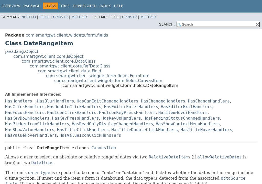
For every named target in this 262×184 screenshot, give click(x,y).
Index (105, 6)
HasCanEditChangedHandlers (107, 101)
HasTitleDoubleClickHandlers (144, 129)
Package (32, 6)
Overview (11, 6)
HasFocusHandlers (25, 112)
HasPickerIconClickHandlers (37, 123)
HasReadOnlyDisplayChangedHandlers (112, 123)
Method (79, 17)
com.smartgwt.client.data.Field (69, 70)
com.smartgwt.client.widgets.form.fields (67, 35)
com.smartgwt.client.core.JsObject (48, 56)
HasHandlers (18, 101)
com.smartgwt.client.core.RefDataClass (70, 66)
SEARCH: (167, 24)
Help (118, 6)
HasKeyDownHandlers (27, 118)
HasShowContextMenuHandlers (188, 123)
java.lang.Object (21, 51)
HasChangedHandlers (163, 101)
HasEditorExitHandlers (186, 106)
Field (44, 17)
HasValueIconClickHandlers (90, 135)
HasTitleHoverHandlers (206, 129)
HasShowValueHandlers (29, 129)
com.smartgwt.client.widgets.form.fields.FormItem (97, 75)
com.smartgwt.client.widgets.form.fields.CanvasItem (108, 80)
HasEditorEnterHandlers (131, 106)
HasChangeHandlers (209, 101)
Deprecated (84, 6)
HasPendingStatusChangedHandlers (182, 118)
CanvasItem (103, 147)
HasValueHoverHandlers (31, 135)
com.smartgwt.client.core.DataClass (58, 61)
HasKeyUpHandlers (121, 118)
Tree (65, 6)
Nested (28, 17)
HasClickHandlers (25, 106)
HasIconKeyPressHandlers (127, 112)
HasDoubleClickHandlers (74, 106)
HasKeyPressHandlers (75, 118)
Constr (60, 17)
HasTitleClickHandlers (83, 129)
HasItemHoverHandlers (183, 112)
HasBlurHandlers (55, 101)
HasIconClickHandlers (71, 112)
